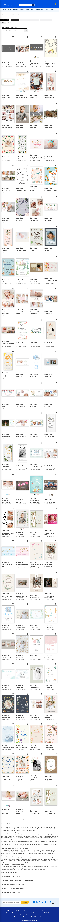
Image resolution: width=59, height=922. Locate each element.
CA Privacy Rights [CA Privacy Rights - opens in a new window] (30, 914)
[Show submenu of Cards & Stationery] (43, 9)
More (52, 9)
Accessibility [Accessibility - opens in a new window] (30, 912)
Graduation (15, 9)
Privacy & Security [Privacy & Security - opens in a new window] (21, 914)
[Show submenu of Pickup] (29, 9)
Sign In (54, 0)
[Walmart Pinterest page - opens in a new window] (40, 902)
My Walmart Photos (30, 0)
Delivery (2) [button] (14, 20)
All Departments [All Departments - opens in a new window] (10, 910)
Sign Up (25, 902)
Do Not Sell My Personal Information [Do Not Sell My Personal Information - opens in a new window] (21, 916)
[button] (8, 37)
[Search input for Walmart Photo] (25, 5)
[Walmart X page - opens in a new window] (37, 902)
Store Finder (17, 0)
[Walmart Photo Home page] (9, 5)
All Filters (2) (4, 20)
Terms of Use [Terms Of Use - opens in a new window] (12, 914)
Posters (46, 9)
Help (38, 5)
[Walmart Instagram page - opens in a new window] (45, 902)
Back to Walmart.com (7, 0)
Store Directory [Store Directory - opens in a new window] (19, 910)
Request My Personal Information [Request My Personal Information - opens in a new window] (38, 916)
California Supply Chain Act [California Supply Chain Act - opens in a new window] (42, 914)
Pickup (27, 9)
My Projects (23, 0)
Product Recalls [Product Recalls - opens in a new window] (22, 912)
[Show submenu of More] (53, 9)
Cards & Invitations (6, 14)
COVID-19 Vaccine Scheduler (10, 912)
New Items (10, 9)
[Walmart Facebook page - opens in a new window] (34, 902)
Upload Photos (39, 0)
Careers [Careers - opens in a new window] (26, 910)
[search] (26, 30)
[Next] (35, 820)
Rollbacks (4, 9)
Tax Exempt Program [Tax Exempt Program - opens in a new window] (38, 912)
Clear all (9, 22)
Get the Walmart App (49, 912)
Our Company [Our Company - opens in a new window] (33, 910)
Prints (32, 9)
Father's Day (22, 9)
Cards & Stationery (39, 9)
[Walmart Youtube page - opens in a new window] (42, 902)
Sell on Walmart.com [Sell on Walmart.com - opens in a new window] (42, 910)
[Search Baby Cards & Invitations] (13, 30)
